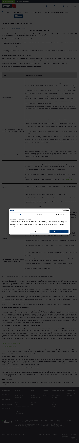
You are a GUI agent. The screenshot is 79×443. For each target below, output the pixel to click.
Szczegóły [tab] (39, 214)
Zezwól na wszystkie (59, 231)
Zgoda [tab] (19, 214)
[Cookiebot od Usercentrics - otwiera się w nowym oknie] (63, 210)
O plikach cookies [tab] (59, 214)
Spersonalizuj (39, 231)
